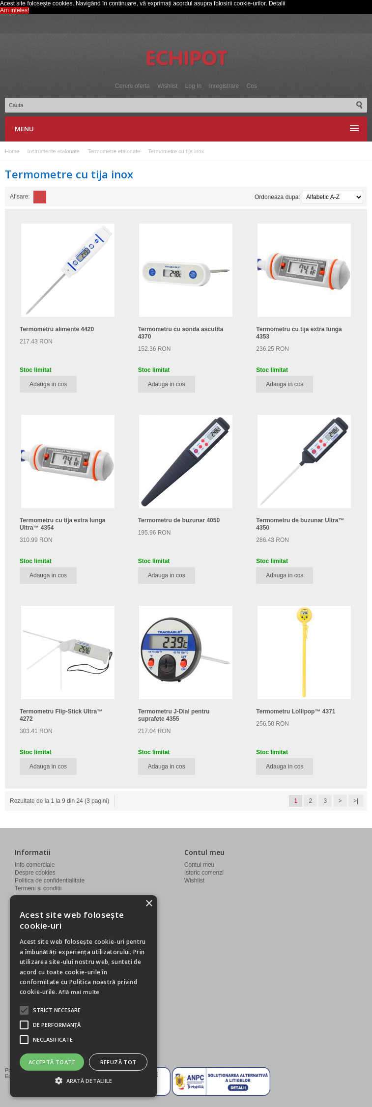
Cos (252, 86)
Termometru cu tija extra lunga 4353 (299, 333)
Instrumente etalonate (54, 151)
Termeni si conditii (38, 888)
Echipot (186, 59)
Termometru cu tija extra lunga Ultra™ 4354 (63, 524)
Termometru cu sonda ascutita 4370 (181, 333)
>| (355, 800)
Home (12, 151)
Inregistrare (224, 86)
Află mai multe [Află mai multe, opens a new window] (78, 991)
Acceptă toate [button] (52, 1062)
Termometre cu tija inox (176, 151)
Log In (193, 86)
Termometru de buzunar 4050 (179, 520)
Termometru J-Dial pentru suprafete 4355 (174, 715)
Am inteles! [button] (14, 10)
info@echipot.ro (41, 1009)
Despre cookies (35, 872)
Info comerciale (35, 864)
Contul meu (199, 864)
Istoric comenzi (204, 872)
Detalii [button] (277, 3)
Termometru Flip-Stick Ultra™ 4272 (61, 715)
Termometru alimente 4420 (57, 329)
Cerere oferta (132, 86)
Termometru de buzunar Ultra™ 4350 (300, 524)
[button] (57, 1010)
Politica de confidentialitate (50, 880)
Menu (24, 128)
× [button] (148, 904)
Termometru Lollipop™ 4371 (295, 711)
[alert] (83, 996)
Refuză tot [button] (118, 1062)
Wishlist (167, 86)
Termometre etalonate (113, 151)
